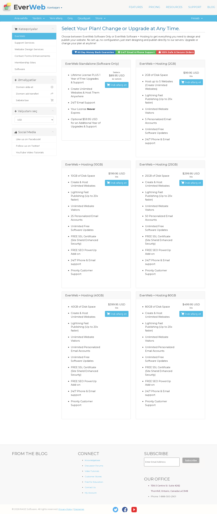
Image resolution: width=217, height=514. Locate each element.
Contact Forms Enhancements (32, 56)
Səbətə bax (34, 100)
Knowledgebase (92, 460)
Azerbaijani (54, 7)
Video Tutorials (92, 471)
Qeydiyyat (84, 18)
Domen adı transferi (34, 94)
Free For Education (94, 482)
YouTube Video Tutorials (34, 152)
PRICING (154, 7)
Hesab (197, 18)
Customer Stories (93, 476)
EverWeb (20, 36)
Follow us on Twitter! (34, 146)
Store (100, 18)
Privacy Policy (65, 509)
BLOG (211, 7)
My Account (91, 492)
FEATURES (136, 7)
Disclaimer (79, 509)
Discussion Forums (94, 465)
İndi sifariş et (117, 85)
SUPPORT (194, 7)
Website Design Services (29, 49)
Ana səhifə (20, 18)
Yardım (39, 18)
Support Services (24, 42)
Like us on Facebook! (34, 139)
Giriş (70, 18)
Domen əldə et (34, 87)
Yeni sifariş (56, 18)
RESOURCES (174, 7)
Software (20, 69)
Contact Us (90, 487)
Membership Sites (25, 62)
